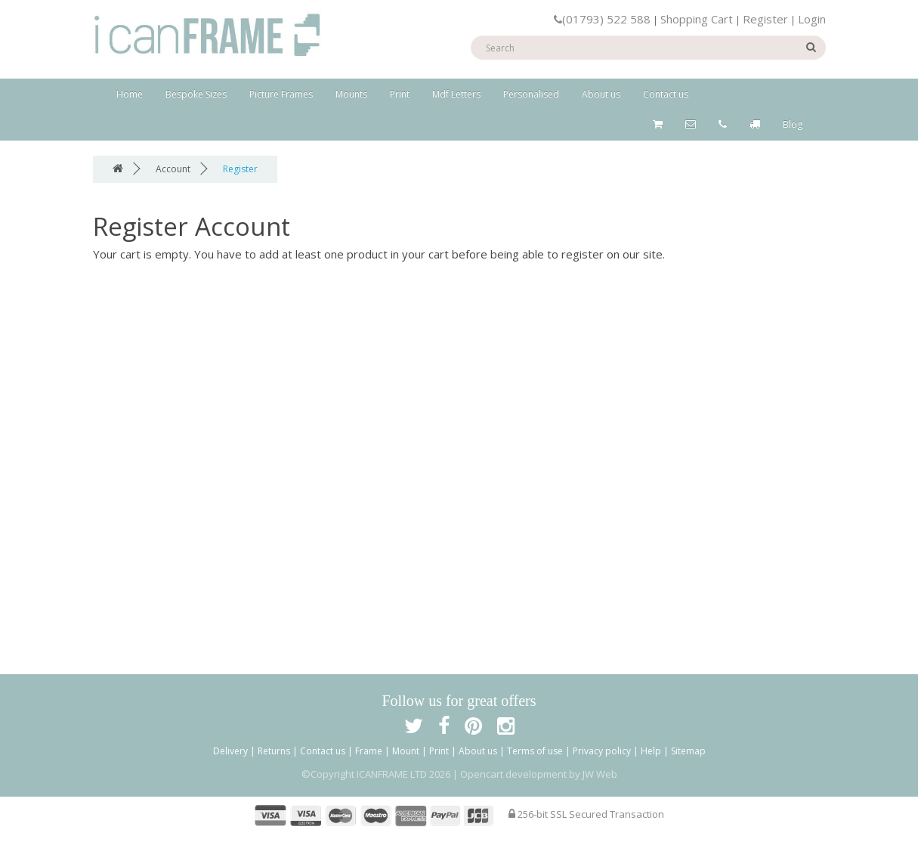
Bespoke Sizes (196, 94)
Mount (405, 750)
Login (812, 18)
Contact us (665, 94)
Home (129, 94)
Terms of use (535, 750)
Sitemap (688, 750)
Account (173, 169)
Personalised (531, 94)
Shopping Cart (696, 18)
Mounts (351, 94)
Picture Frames (281, 94)
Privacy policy (602, 750)
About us (601, 94)
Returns (274, 750)
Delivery (230, 750)
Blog (792, 124)
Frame (368, 750)
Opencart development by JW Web (538, 774)
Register (765, 18)
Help (651, 750)
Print (400, 94)
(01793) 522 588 (602, 18)
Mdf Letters (456, 94)
